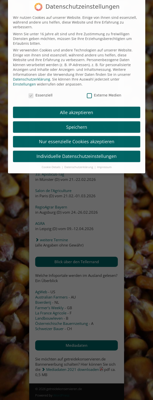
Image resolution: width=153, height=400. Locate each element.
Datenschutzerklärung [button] (79, 163)
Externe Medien (104, 91)
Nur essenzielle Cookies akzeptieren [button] (76, 138)
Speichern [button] (76, 123)
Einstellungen (24, 80)
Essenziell (40, 91)
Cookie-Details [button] (51, 163)
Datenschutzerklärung (31, 75)
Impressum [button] (104, 163)
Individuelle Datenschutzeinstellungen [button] (76, 152)
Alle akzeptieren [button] (76, 108)
